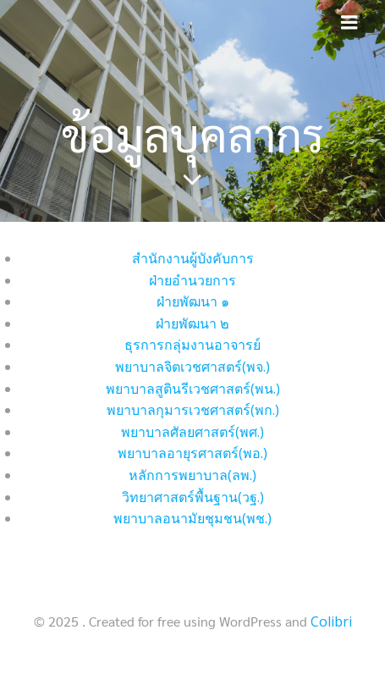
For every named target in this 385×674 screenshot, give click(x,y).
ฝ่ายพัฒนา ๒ (192, 323)
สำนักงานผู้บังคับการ (193, 258)
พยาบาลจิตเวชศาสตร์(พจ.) (192, 366)
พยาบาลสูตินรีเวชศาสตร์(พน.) (193, 388)
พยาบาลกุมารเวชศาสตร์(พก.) (193, 410)
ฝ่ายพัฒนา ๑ (193, 301)
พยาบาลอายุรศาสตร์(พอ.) (192, 453)
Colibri (331, 621)
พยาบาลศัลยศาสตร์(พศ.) (192, 432)
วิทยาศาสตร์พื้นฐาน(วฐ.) (193, 497)
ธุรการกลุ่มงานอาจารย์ (192, 344)
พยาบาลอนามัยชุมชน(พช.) (192, 518)
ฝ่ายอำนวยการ (192, 280)
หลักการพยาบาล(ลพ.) (192, 475)
